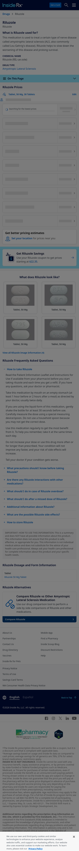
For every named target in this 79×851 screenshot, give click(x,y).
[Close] (73, 841)
